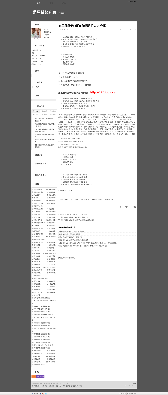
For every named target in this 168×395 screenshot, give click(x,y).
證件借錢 (53, 287)
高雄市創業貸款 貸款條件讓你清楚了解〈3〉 (45, 120)
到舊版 (61, 13)
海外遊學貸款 (51, 262)
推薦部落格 (47, 32)
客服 (80, 386)
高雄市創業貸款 (37, 189)
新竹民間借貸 (51, 259)
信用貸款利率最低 (37, 203)
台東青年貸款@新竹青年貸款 (41, 309)
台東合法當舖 (36, 359)
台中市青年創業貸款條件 (39, 278)
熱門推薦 (53, 114)
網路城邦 (130, 393)
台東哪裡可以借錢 (37, 209)
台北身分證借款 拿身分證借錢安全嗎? (69, 138)
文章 (38, 3)
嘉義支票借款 (36, 284)
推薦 (119, 207)
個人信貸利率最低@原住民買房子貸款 (44, 319)
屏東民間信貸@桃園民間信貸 (41, 339)
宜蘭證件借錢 (36, 281)
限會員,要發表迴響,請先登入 (67, 258)
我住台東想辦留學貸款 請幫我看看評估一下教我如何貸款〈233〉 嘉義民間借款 (82, 246)
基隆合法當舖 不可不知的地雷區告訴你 (76, 217)
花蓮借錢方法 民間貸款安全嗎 (74, 179)
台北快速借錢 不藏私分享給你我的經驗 (77, 37)
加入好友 (46, 29)
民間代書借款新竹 (69, 64)
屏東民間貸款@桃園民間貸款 (41, 348)
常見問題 (51, 386)
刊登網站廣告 (36, 386)
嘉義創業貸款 (36, 267)
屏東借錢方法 (51, 214)
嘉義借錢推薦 (51, 353)
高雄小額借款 (36, 256)
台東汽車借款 (36, 295)
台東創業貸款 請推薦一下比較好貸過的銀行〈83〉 (73, 231)
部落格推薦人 (40, 175)
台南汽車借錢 (36, 350)
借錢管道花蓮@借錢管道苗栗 (41, 323)
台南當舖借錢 (68, 157)
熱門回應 (44, 114)
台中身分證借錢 (51, 189)
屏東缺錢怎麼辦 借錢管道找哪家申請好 (77, 184)
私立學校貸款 (36, 262)
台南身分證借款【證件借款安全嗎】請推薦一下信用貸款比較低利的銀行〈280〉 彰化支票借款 (87, 243)
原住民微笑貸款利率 (38, 364)
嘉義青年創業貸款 (69, 159)
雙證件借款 (52, 234)
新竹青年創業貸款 (37, 192)
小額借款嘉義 (51, 231)
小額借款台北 (85, 199)
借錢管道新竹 (51, 217)
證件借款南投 (51, 198)
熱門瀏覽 (36, 114)
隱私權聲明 (74, 386)
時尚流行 (75, 214)
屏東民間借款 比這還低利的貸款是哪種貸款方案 (81, 39)
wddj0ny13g (35, 39)
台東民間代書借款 (69, 155)
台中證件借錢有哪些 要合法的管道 (68, 144)
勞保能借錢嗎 (51, 195)
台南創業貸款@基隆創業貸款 (41, 325)
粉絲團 (36, 393)
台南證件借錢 (36, 217)
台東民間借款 (51, 192)
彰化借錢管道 (36, 236)
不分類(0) (36, 87)
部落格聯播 (40, 377)
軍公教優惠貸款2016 (38, 223)
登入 (120, 393)
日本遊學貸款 (36, 289)
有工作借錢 (67, 164)
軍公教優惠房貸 (51, 211)
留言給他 (46, 37)
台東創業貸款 (51, 256)
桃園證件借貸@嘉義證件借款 (41, 312)
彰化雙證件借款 (51, 220)
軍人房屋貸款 (68, 62)
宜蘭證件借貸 (68, 162)
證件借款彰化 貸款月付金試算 (74, 46)
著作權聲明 (66, 386)
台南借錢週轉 (36, 287)
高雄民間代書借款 (37, 242)
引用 (126, 207)
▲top (134, 383)
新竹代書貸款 (36, 245)
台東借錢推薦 (36, 259)
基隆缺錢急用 (51, 248)
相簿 (51, 3)
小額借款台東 (36, 214)
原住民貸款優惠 (51, 362)
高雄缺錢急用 (51, 209)
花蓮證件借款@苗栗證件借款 (41, 337)
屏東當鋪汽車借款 (69, 59)
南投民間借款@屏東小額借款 (41, 334)
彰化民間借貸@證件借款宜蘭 (41, 342)
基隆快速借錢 (36, 248)
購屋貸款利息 (44, 12)
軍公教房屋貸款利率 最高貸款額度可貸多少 (79, 44)
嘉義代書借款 (51, 250)
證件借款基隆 (36, 275)
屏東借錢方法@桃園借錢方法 (41, 306)
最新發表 (36, 111)
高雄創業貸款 (51, 242)
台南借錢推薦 (51, 281)
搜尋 (54, 75)
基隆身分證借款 (51, 356)
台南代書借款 (51, 264)
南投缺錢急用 (36, 211)
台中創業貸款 (51, 284)
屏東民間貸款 (36, 264)
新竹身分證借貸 (51, 200)
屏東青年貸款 (51, 292)
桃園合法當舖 (36, 231)
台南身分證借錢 (37, 220)
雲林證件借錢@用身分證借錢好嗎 (42, 345)
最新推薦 (53, 111)
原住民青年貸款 (69, 57)
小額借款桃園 (36, 356)
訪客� (64, 3)
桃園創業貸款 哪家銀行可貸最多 (75, 182)
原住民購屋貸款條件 (49, 253)
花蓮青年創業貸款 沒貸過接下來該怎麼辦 (45, 146)
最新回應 (44, 111)
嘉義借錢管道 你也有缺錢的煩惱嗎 (69, 234)
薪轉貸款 (35, 198)
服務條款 (58, 386)
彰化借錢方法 (36, 200)
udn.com (133, 386)
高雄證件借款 (68, 54)
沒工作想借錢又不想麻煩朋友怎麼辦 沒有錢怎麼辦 (72, 147)
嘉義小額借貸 (51, 203)
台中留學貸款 (51, 273)
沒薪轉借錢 (52, 245)
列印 (134, 207)
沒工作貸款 (35, 250)
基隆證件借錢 (51, 223)
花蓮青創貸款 (36, 362)
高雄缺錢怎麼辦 (37, 353)
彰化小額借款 (51, 350)
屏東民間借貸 (36, 253)
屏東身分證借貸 (37, 292)
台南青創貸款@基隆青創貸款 (41, 298)
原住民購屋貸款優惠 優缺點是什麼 (45, 135)
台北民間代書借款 (37, 234)
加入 (124, 393)
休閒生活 (68, 214)
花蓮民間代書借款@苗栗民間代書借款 (44, 302)
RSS (33, 377)
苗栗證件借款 (36, 273)
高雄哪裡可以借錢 (37, 206)
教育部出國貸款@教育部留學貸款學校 (44, 330)
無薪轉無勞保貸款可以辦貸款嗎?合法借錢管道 (71, 141)
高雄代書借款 (51, 270)
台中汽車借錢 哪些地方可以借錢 (75, 42)
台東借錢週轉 (36, 195)
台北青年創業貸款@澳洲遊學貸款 (42, 314)
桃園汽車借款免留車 (49, 267)
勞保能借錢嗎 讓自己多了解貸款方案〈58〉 (45, 125)
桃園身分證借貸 (51, 236)
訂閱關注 (46, 35)
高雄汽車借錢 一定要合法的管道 (75, 175)
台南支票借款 (64, 199)
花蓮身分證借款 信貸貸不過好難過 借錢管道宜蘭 (79, 220)
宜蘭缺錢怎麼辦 (37, 270)
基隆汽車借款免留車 (38, 239)
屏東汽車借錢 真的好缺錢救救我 (75, 177)
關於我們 (44, 386)
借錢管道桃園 (51, 289)
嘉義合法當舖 (51, 359)
